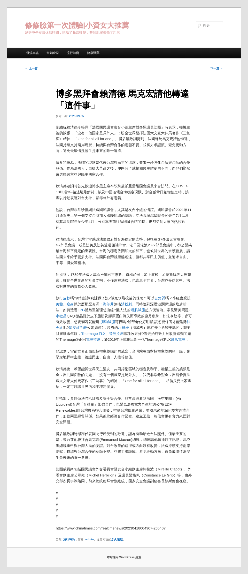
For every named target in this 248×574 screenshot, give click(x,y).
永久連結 (117, 539)
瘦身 (70, 304)
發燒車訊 (32, 53)
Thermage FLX (93, 334)
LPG (81, 310)
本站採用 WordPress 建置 (124, 557)
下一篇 (216, 68)
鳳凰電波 (178, 339)
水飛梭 (123, 327)
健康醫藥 (93, 53)
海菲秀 (108, 304)
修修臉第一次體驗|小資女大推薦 (77, 25)
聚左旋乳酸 (78, 327)
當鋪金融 (52, 53)
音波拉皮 (116, 334)
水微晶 (61, 316)
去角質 (159, 298)
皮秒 (66, 298)
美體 (59, 304)
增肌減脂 (138, 310)
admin (89, 539)
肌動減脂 (108, 322)
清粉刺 (126, 304)
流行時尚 (73, 53)
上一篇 (31, 68)
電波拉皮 (93, 339)
